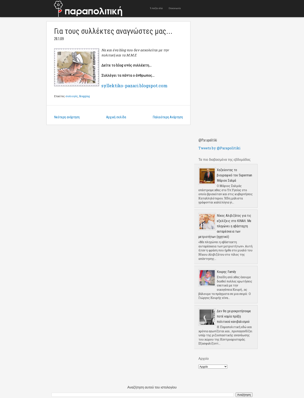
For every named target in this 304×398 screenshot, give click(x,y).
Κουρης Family (226, 272)
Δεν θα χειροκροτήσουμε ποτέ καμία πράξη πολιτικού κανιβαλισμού (234, 316)
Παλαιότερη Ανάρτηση (168, 117)
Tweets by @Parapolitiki (219, 148)
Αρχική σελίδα (116, 117)
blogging (84, 96)
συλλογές (71, 96)
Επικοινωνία (175, 8)
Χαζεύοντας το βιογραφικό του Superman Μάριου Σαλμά (234, 175)
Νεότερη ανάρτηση (67, 117)
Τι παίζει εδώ (156, 8)
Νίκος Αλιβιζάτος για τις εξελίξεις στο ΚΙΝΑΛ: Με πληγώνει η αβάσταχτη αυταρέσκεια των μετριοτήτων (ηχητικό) (224, 226)
